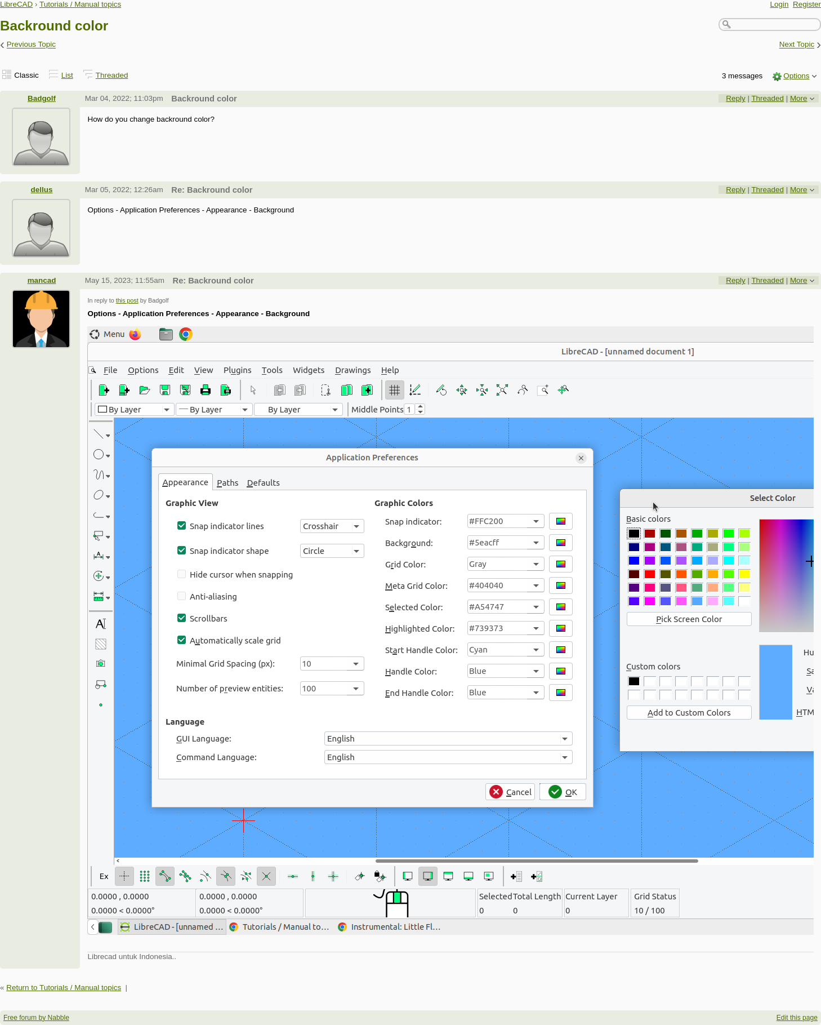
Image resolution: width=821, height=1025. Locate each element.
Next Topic (797, 45)
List (67, 75)
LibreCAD (16, 4)
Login (779, 4)
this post (127, 300)
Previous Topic (31, 45)
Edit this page (797, 1018)
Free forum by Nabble (36, 1018)
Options (796, 76)
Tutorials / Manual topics (80, 4)
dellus (42, 189)
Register (807, 4)
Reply (735, 98)
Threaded (112, 75)
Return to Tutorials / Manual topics (63, 987)
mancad (42, 280)
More (798, 98)
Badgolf (42, 98)
